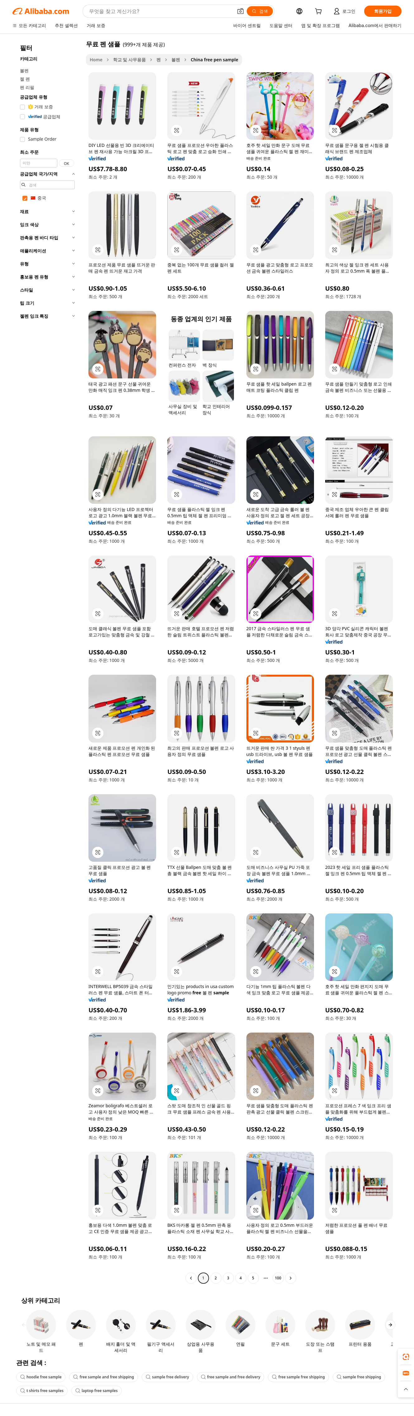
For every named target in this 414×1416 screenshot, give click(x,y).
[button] (240, 11)
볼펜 (175, 60)
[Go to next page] (290, 1278)
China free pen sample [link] (214, 60)
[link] (406, 1357)
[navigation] (47, 661)
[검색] (260, 11)
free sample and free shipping (103, 1377)
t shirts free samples (42, 1390)
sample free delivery (167, 1377)
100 (278, 1278)
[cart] (319, 12)
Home (96, 60)
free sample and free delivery (230, 1377)
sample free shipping (359, 1377)
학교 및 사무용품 (129, 60)
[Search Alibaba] (160, 11)
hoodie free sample (40, 1377)
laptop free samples (96, 1390)
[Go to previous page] (191, 1278)
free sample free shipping (298, 1377)
